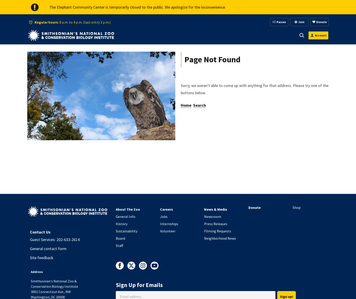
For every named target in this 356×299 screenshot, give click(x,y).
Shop (297, 207)
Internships (169, 224)
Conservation (276, 35)
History (121, 224)
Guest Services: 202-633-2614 (55, 239)
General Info (125, 216)
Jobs (164, 216)
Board (120, 238)
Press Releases (215, 224)
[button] (145, 35)
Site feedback (41, 257)
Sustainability (126, 231)
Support (185, 35)
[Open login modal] (318, 35)
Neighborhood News (220, 238)
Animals (160, 35)
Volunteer (168, 231)
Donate (254, 207)
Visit (138, 35)
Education (244, 35)
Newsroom (212, 216)
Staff (119, 245)
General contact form (48, 248)
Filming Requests (217, 231)
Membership (214, 35)
